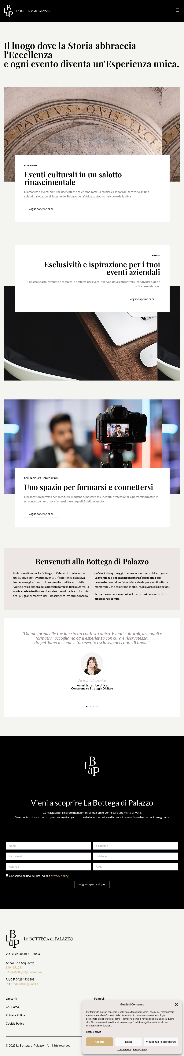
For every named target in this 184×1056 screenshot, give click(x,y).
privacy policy (59, 875)
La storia (11, 998)
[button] (176, 1004)
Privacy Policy (15, 1015)
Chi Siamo (12, 1006)
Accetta (100, 1042)
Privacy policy (140, 1049)
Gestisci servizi (93, 1032)
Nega (128, 1042)
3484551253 (14, 967)
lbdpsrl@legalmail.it (25, 984)
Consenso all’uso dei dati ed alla (38, 875)
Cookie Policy (124, 1049)
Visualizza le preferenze (161, 1042)
